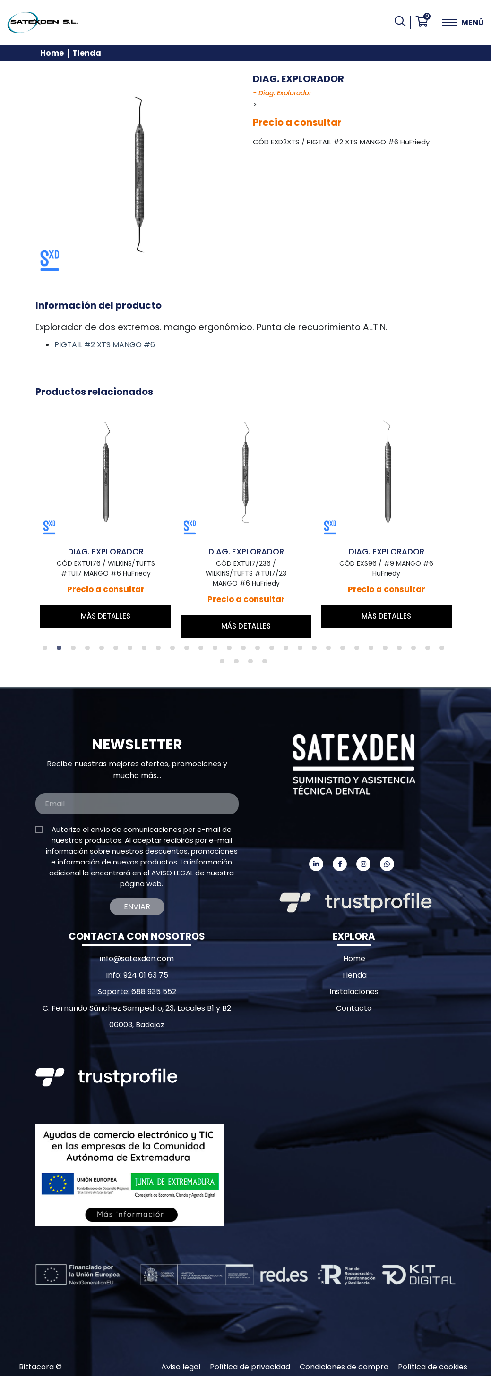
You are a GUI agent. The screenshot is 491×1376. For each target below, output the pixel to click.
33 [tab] (267, 663)
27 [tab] (416, 650)
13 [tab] (217, 650)
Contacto (354, 1008)
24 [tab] (373, 650)
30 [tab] (224, 663)
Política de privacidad (250, 1366)
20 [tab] (316, 650)
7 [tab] (132, 650)
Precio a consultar (297, 122)
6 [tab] (118, 650)
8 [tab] (146, 650)
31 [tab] (238, 663)
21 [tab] (331, 650)
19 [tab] (302, 650)
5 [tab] (104, 650)
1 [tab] (47, 650)
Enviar (137, 906)
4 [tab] (90, 650)
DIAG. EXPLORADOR (116, 551)
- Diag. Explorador (282, 93)
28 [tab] (430, 650)
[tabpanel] (115, 517)
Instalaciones (354, 991)
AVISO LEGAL (172, 873)
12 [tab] (203, 650)
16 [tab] (260, 650)
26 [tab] (401, 650)
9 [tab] (160, 650)
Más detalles (115, 616)
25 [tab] (387, 650)
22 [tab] (345, 650)
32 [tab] (253, 663)
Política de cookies (432, 1366)
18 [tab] (288, 650)
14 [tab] (231, 650)
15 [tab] (245, 650)
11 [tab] (189, 650)
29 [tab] (444, 650)
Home (52, 53)
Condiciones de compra (344, 1366)
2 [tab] (61, 650)
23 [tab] (359, 650)
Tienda (86, 53)
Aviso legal (180, 1366)
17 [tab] (274, 650)
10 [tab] (175, 650)
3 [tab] (75, 650)
